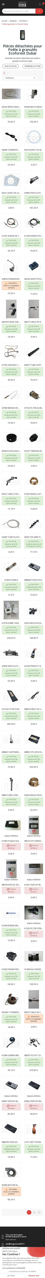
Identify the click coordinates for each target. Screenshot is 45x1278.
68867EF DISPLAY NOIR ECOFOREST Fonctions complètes (11, 1142)
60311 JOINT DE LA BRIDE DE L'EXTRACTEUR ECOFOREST (11, 193)
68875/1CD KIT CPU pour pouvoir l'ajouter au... (33, 1055)
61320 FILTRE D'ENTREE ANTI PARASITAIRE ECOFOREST (33, 928)
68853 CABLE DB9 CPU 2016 (11, 795)
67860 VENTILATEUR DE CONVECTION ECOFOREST (33, 193)
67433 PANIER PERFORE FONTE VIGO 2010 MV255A (11, 969)
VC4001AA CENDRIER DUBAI (33, 969)
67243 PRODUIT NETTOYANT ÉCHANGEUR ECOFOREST (33, 666)
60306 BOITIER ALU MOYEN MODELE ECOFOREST (11, 1185)
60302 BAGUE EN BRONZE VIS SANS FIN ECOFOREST (33, 795)
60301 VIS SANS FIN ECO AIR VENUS (33, 537)
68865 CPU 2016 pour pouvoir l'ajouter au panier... (33, 752)
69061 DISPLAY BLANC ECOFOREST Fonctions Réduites (11, 1101)
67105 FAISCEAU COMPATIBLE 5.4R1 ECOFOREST (11, 365)
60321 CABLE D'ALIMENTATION (11, 494)
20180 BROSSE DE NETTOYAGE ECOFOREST (11, 408)
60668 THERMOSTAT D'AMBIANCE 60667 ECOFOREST (11, 150)
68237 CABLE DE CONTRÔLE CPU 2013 (33, 1012)
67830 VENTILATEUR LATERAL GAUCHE (11, 666)
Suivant (39, 1212)
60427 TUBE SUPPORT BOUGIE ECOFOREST (33, 365)
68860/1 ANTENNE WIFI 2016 (11, 752)
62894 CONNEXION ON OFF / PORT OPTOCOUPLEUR (11, 279)
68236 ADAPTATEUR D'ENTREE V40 (33, 279)
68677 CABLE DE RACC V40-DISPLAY (33, 322)
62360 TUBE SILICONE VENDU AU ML (11, 537)
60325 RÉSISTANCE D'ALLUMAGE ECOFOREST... (11, 107)
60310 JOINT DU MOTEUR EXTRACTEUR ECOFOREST (33, 150)
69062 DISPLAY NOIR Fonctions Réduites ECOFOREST (33, 1101)
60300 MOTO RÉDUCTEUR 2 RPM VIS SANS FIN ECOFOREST (33, 107)
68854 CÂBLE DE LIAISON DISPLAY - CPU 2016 (33, 709)
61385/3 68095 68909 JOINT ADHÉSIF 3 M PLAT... (11, 1055)
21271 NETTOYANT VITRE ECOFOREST (33, 1142)
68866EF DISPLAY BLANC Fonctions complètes (33, 580)
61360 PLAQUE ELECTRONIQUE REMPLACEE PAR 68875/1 (11, 841)
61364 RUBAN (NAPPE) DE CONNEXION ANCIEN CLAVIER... (11, 925)
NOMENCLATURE (33, 66)
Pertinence (21, 77)
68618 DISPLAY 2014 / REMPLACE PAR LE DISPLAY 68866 (11, 885)
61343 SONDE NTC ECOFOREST (33, 236)
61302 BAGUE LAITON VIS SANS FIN (33, 494)
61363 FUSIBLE (11, 580)
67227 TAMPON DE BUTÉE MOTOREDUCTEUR (33, 451)
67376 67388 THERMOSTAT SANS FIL (11, 623)
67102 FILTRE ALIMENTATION (33, 408)
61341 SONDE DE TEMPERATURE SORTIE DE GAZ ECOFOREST (11, 236)
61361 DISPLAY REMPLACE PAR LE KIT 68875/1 (33, 885)
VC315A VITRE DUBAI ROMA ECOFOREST (11, 709)
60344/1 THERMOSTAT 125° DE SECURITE (11, 1012)
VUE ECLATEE (10, 66)
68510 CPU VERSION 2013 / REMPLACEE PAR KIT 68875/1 (33, 841)
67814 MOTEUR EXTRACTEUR (33, 623)
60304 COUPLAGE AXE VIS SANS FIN (11, 451)
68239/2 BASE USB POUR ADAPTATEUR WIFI (11, 322)
